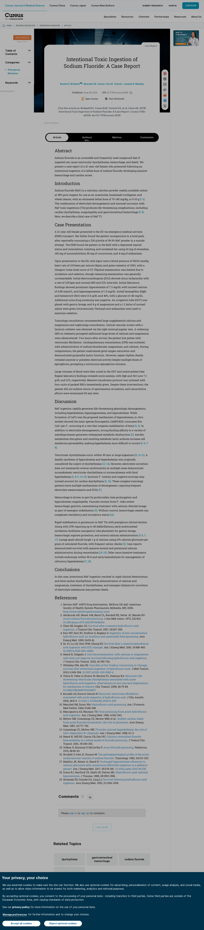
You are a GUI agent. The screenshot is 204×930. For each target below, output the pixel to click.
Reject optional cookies (63, 923)
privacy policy (21, 907)
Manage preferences (15, 914)
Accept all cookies (21, 923)
